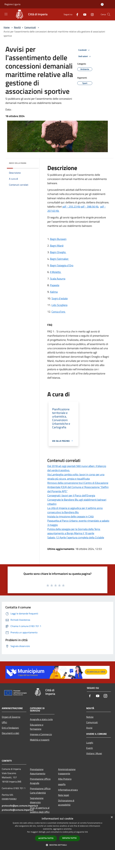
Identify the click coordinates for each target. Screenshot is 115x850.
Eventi (89, 748)
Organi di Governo (11, 717)
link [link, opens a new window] (86, 832)
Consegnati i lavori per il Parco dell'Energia (71, 495)
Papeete (54, 285)
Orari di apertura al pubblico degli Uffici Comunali (40, 812)
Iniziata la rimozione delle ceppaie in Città (70, 516)
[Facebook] (76, 14)
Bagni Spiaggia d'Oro (61, 265)
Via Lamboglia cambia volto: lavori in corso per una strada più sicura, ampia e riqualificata (75, 476)
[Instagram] (91, 14)
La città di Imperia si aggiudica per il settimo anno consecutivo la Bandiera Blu (75, 510)
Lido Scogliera (59, 305)
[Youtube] (84, 14)
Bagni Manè (56, 246)
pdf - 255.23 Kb (71, 207)
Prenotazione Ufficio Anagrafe (40, 781)
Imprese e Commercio (41, 734)
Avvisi (89, 727)
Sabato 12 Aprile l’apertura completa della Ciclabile (75, 537)
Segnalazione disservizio (36, 800)
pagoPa (61, 784)
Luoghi (89, 742)
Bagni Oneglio (58, 252)
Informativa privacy (68, 789)
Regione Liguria (12, 4)
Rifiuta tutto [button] (69, 838)
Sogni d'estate (60, 298)
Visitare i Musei (94, 753)
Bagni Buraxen (58, 239)
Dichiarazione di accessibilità (66, 802)
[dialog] (57, 832)
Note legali (63, 795)
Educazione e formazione (36, 727)
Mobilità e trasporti (39, 739)
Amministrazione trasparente (66, 771)
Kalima (54, 292)
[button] (57, 844)
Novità (17, 27)
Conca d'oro (59, 312)
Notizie (89, 717)
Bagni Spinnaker (59, 259)
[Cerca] (109, 14)
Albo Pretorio (64, 779)
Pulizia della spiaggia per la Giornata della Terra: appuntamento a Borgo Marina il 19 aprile (73, 531)
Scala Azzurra (57, 279)
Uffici (4, 722)
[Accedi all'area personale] (102, 4)
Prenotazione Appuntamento (37, 771)
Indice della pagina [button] (17, 163)
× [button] (112, 817)
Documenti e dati (10, 733)
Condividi (84, 50)
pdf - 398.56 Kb (89, 207)
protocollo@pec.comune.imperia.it (20, 805)
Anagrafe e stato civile (41, 719)
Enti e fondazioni (10, 727)
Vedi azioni (85, 56)
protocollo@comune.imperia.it (18, 810)
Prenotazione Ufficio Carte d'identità (40, 790)
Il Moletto (55, 272)
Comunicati (30, 27)
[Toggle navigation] (6, 14)
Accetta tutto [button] (45, 838)
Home (7, 27)
